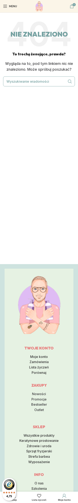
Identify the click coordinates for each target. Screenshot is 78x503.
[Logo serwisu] (39, 6)
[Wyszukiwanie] (39, 81)
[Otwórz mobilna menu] (10, 6)
